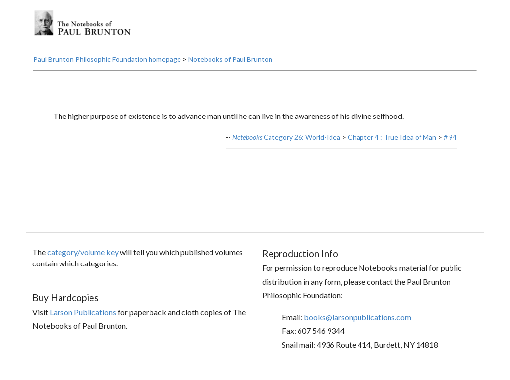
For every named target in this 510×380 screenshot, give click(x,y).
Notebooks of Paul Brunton (230, 59)
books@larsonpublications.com (357, 317)
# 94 (450, 137)
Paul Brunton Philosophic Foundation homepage (107, 59)
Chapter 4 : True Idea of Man (392, 137)
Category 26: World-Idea (286, 137)
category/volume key (83, 252)
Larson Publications (83, 312)
